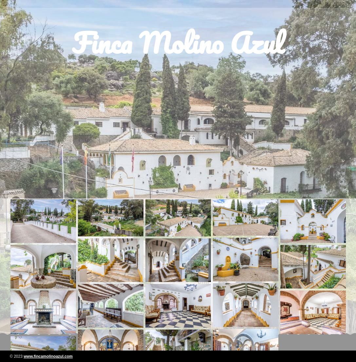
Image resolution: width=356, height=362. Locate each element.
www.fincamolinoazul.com (48, 356)
